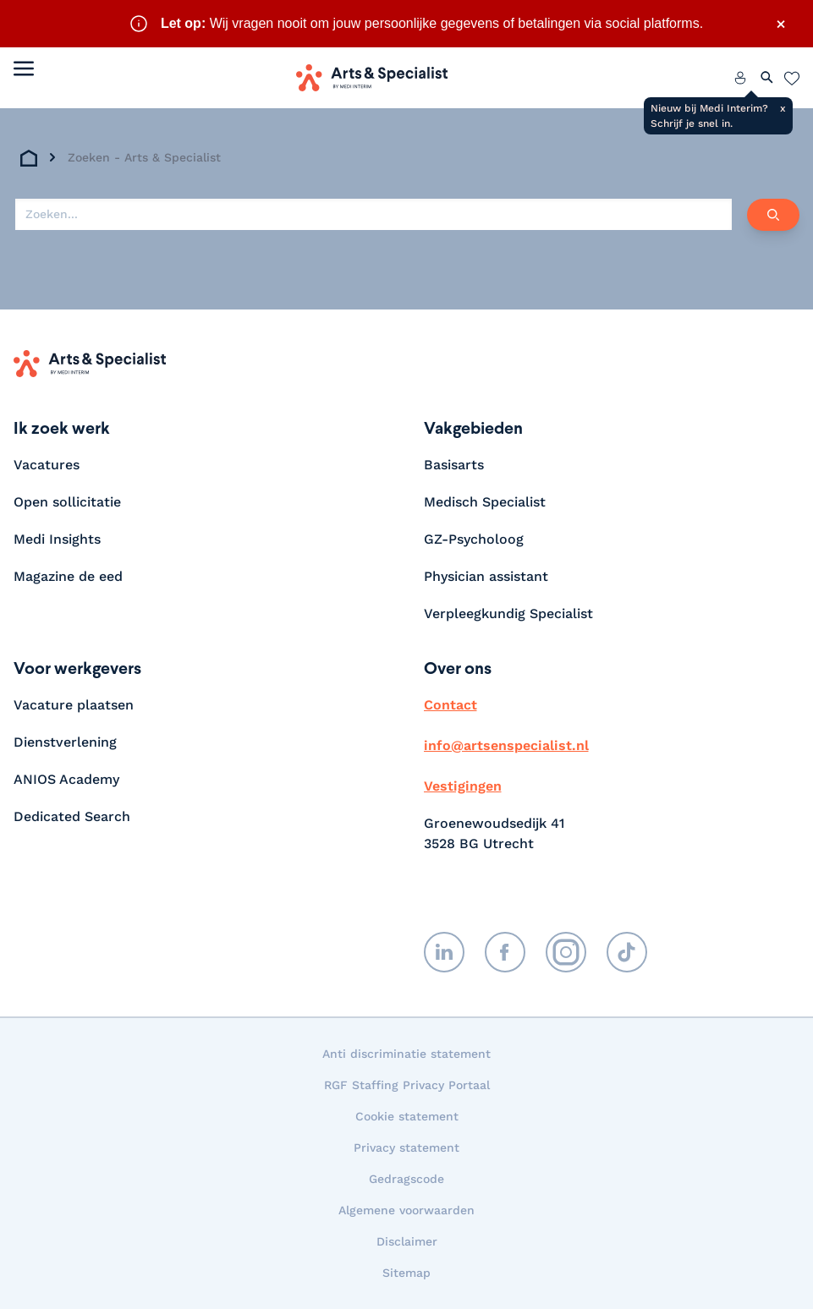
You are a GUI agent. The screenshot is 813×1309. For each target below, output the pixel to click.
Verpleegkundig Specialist (508, 613)
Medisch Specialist (485, 502)
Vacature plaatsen (74, 705)
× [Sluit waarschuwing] (781, 24)
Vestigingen (463, 786)
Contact (450, 705)
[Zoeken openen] (767, 78)
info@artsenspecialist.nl (506, 745)
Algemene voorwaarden (406, 1210)
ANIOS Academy (66, 779)
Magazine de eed (68, 576)
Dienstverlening (65, 742)
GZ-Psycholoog (474, 539)
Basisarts (454, 465)
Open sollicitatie (67, 502)
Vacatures (47, 465)
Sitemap (406, 1272)
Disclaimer (406, 1241)
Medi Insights (57, 539)
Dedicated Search (72, 816)
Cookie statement (407, 1116)
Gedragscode (406, 1179)
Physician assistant (486, 576)
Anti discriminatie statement (406, 1053)
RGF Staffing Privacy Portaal (407, 1085)
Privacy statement (406, 1147)
